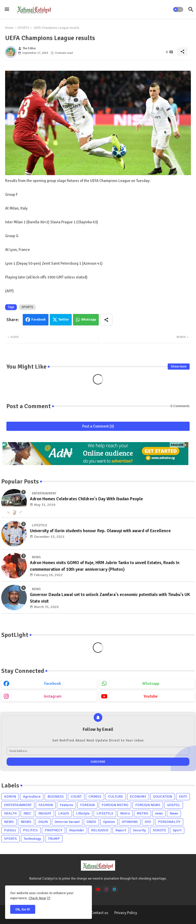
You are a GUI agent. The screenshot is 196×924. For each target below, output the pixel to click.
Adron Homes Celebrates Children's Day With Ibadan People (86, 499)
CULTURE (115, 796)
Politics (10, 830)
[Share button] (106, 319)
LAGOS (63, 813)
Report (120, 830)
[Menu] (7, 9)
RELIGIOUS (99, 830)
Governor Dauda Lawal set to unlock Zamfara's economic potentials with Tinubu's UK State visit (110, 598)
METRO (142, 813)
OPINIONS (130, 822)
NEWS (9, 822)
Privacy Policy (125, 912)
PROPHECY (53, 830)
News (174, 813)
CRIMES (95, 796)
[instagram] (106, 889)
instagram (53, 696)
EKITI (183, 796)
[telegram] (114, 889)
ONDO (91, 822)
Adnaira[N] (177, 444)
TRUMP (54, 838)
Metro (125, 813)
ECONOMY (138, 796)
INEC (27, 813)
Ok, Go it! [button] (22, 909)
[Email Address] (98, 751)
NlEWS (26, 822)
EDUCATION (162, 796)
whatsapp (150, 683)
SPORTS (23, 28)
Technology (32, 838)
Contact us (99, 912)
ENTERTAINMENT (18, 805)
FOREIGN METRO (115, 805)
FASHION (46, 805)
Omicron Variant (67, 822)
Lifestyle (83, 813)
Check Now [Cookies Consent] (37, 898)
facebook (52, 683)
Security (139, 830)
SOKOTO (159, 830)
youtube (151, 696)
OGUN (43, 822)
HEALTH (10, 813)
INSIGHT (44, 813)
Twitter (63, 320)
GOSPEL (173, 805)
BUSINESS (55, 796)
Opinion (109, 822)
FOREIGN (87, 805)
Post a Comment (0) (98, 426)
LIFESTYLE (104, 813)
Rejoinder (76, 830)
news (159, 813)
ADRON (10, 796)
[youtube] (98, 889)
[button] (178, 9)
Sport (177, 830)
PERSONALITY (169, 822)
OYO (148, 822)
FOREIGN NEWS (147, 805)
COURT (76, 796)
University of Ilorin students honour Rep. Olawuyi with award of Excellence (100, 530)
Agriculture (32, 796)
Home (9, 28)
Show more (179, 366)
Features (66, 805)
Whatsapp (88, 320)
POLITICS (30, 830)
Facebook (38, 320)
